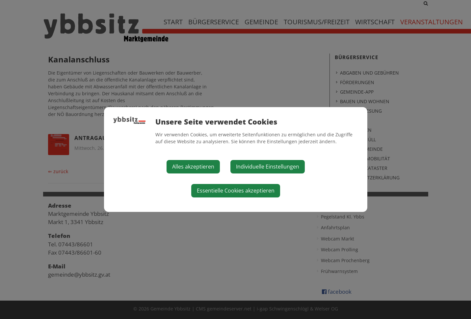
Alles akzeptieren (193, 166)
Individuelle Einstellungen (267, 166)
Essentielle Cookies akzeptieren (236, 190)
